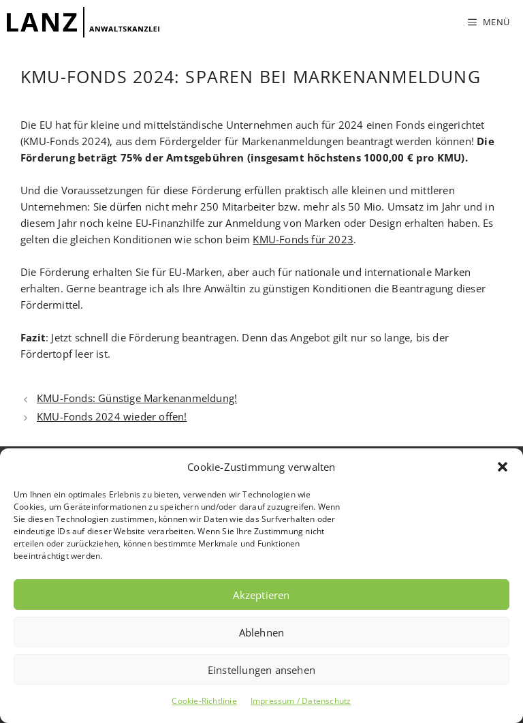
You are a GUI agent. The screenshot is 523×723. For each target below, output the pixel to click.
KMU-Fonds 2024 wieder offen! (112, 416)
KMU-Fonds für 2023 (303, 239)
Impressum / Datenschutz (301, 701)
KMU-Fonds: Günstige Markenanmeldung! (137, 398)
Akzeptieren (261, 595)
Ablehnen (262, 632)
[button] (502, 467)
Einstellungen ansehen (261, 670)
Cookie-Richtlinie (204, 701)
